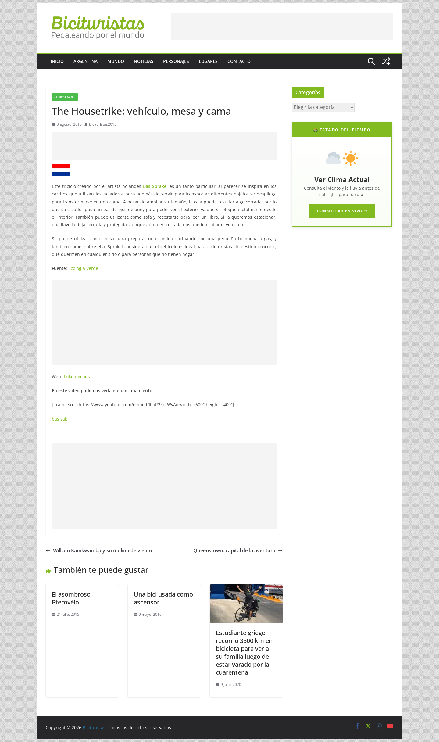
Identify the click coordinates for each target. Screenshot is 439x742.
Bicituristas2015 (102, 124)
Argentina (85, 61)
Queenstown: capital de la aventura (238, 550)
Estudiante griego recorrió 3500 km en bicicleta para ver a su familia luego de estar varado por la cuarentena (244, 652)
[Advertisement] (282, 26)
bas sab (60, 419)
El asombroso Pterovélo (71, 598)
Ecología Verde (83, 268)
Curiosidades (64, 97)
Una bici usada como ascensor (163, 598)
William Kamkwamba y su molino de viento (99, 550)
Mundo (115, 61)
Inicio (57, 61)
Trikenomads (76, 376)
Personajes (176, 61)
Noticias (143, 61)
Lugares (208, 61)
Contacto (239, 61)
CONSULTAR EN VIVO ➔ (342, 210)
